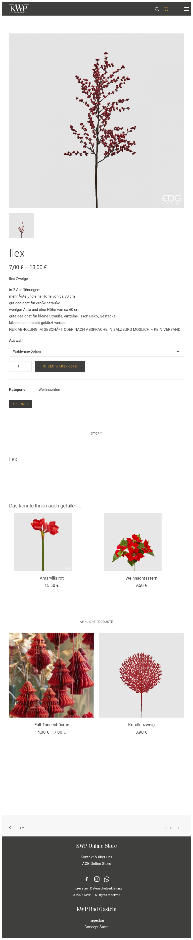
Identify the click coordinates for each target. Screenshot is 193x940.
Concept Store (96, 927)
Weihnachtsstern (141, 578)
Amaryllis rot (52, 578)
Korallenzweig (141, 724)
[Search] (154, 9)
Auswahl (16, 340)
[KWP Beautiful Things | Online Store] (19, 9)
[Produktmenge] (20, 366)
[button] (187, 9)
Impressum (80, 888)
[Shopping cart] (163, 9)
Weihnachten (49, 389)
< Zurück (20, 404)
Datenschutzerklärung (106, 888)
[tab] (96, 435)
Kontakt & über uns (96, 857)
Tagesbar (96, 920)
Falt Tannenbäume (51, 724)
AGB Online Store (96, 863)
